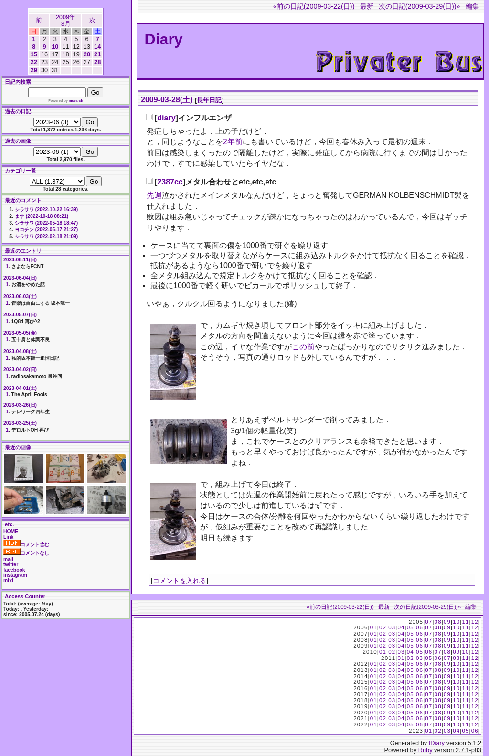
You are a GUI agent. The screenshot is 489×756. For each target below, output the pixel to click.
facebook (14, 569)
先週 (154, 195)
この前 (303, 347)
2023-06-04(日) (20, 278)
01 (373, 627)
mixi (8, 580)
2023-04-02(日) (20, 369)
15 (34, 54)
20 (87, 54)
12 (474, 622)
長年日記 (209, 100)
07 (428, 622)
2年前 (233, 142)
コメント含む (26, 544)
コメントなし (26, 553)
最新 (366, 6)
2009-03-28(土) (167, 100)
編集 (472, 6)
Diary (164, 39)
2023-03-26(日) (20, 405)
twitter (10, 564)
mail (8, 559)
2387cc (169, 182)
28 (97, 61)
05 (410, 627)
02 (382, 627)
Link (8, 537)
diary (166, 118)
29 (34, 70)
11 (465, 622)
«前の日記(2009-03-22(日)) (314, 6)
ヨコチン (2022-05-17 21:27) (46, 229)
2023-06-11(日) (20, 259)
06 (419, 627)
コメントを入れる (179, 580)
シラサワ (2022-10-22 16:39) (46, 209)
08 (438, 622)
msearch (76, 100)
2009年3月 (65, 20)
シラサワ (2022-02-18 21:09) (46, 236)
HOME (10, 531)
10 (55, 46)
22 (34, 61)
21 (97, 54)
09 (447, 622)
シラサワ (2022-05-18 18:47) (46, 223)
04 (400, 627)
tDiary (437, 742)
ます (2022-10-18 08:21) (41, 216)
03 (391, 627)
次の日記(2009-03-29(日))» (419, 6)
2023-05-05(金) (20, 332)
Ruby (425, 750)
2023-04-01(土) (20, 388)
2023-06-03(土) (20, 296)
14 (97, 46)
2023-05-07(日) (20, 314)
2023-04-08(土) (20, 351)
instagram (15, 575)
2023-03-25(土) (20, 423)
